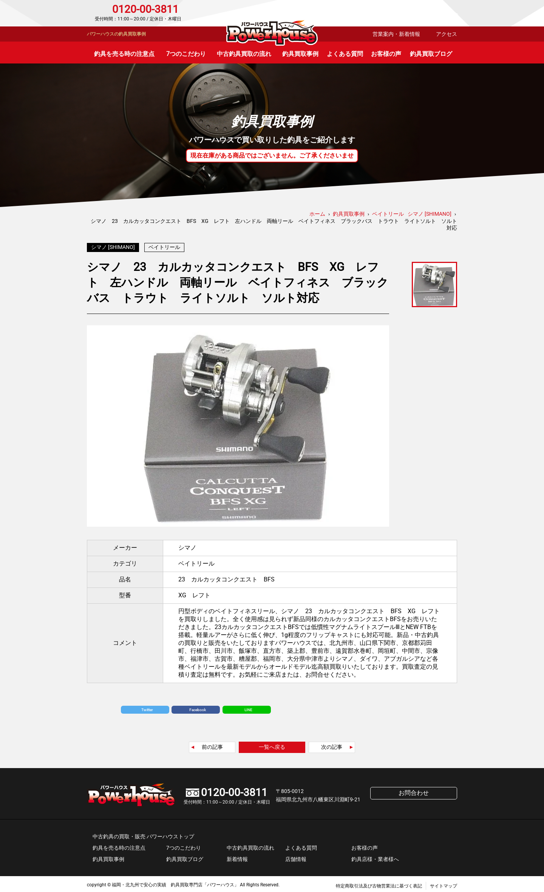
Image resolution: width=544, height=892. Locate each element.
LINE (248, 708)
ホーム (317, 214)
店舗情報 (295, 857)
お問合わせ (425, 13)
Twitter (147, 708)
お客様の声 (386, 53)
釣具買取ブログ (431, 53)
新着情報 (237, 857)
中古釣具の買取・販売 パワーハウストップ (143, 835)
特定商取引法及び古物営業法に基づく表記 (379, 884)
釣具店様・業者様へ (375, 857)
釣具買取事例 (300, 53)
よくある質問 (345, 53)
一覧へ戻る (272, 745)
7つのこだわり (186, 53)
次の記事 (331, 745)
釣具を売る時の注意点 (124, 53)
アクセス (446, 34)
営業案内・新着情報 (396, 34)
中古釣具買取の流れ (244, 53)
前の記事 (212, 745)
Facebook (197, 708)
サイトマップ (443, 884)
